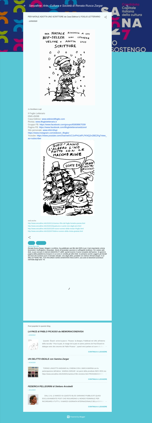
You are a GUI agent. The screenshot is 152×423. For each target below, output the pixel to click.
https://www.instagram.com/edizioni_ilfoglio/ (48, 133)
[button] (105, 17)
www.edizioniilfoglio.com (53, 119)
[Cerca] (127, 6)
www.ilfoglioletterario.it (46, 122)
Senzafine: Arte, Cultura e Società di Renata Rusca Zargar (66, 5)
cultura (31, 243)
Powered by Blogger (76, 417)
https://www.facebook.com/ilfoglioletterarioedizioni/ (63, 127)
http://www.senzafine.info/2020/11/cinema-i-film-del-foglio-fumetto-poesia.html (56, 223)
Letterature (41, 243)
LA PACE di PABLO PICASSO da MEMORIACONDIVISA (56, 331)
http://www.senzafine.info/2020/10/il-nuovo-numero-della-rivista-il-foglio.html (56, 229)
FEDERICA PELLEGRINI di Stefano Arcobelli (50, 386)
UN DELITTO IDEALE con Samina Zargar (48, 359)
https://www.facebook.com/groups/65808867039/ (63, 124)
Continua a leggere (97, 352)
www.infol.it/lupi (50, 130)
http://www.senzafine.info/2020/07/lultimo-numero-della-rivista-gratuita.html (55, 231)
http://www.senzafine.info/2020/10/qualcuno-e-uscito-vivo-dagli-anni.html (54, 226)
